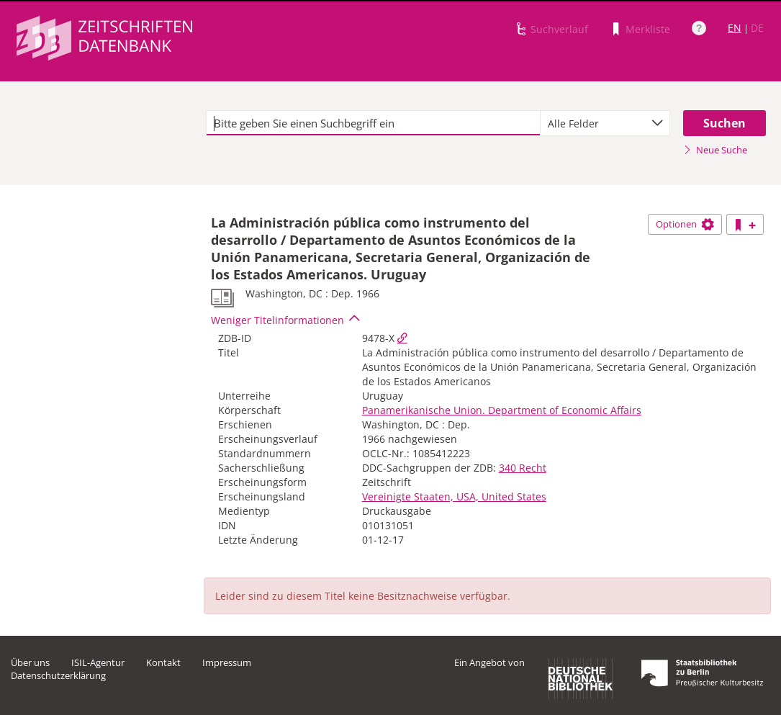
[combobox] (605, 123)
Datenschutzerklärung (58, 675)
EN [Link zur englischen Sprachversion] (734, 28)
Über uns (30, 662)
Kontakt (163, 662)
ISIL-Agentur (98, 662)
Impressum (226, 662)
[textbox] (373, 123)
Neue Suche (715, 149)
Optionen (685, 223)
